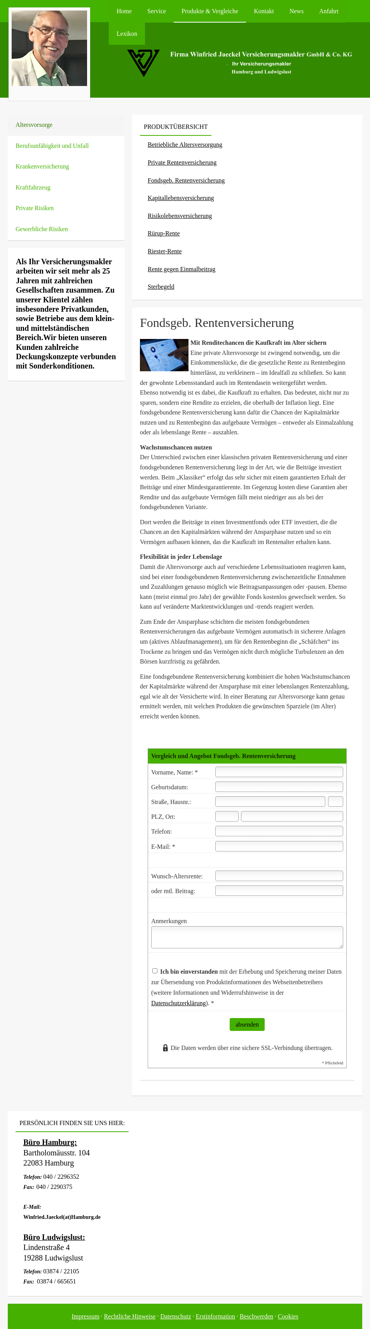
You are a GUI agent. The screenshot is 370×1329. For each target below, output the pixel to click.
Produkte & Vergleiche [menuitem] (210, 11)
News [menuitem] (297, 11)
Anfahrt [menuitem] (329, 11)
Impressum (85, 1316)
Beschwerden (256, 1316)
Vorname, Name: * (174, 772)
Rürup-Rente (164, 233)
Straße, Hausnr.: (171, 802)
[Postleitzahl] (226, 816)
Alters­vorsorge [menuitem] (34, 124)
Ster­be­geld (161, 286)
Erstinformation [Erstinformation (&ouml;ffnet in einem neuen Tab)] (215, 1316)
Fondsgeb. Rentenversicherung (186, 180)
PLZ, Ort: (163, 816)
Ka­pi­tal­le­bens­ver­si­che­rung (181, 198)
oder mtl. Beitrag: (173, 891)
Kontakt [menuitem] (264, 11)
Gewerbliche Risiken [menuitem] (42, 229)
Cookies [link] (288, 1316)
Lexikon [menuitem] (127, 33)
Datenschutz (175, 1316)
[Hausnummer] (335, 801)
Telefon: (161, 831)
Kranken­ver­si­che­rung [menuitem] (42, 166)
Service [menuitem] (156, 11)
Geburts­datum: (169, 787)
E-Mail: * (163, 846)
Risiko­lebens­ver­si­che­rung (180, 215)
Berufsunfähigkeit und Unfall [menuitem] (52, 145)
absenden (247, 1024)
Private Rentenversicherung (182, 162)
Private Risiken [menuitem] (35, 208)
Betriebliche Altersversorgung (185, 144)
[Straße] (270, 801)
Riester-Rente (165, 251)
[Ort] (292, 816)
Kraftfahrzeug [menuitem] (33, 187)
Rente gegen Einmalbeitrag (181, 269)
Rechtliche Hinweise (130, 1316)
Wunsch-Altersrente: (177, 876)
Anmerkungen (169, 921)
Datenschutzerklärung (178, 1003)
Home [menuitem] (124, 11)
